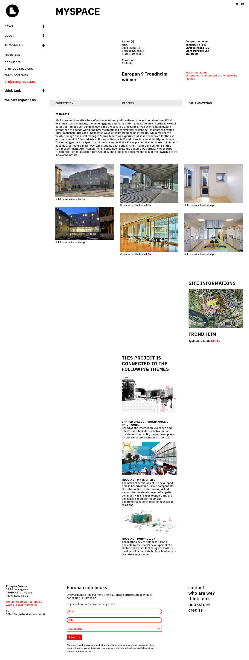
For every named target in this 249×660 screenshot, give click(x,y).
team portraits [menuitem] (16, 75)
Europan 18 (24, 44)
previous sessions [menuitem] (18, 68)
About (24, 35)
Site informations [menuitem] (196, 72)
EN (219, 341)
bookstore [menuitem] (12, 61)
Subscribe (74, 637)
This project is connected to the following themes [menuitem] (211, 76)
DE (213, 341)
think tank (24, 90)
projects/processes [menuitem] (20, 81)
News (24, 25)
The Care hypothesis (20, 99)
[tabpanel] (149, 184)
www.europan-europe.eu (22, 605)
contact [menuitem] (196, 587)
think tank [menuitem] (199, 598)
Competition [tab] (64, 103)
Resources (24, 54)
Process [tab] (128, 103)
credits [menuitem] (195, 610)
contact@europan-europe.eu (24, 601)
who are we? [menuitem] (201, 593)
